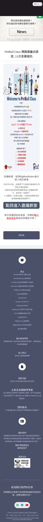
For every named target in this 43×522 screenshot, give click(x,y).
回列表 (21, 235)
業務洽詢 (22, 457)
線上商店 (22, 353)
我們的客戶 (22, 448)
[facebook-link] (22, 505)
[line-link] (17, 505)
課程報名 (22, 407)
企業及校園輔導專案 (22, 389)
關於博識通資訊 (22, 445)
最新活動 (22, 378)
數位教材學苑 (22, 338)
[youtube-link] (27, 505)
